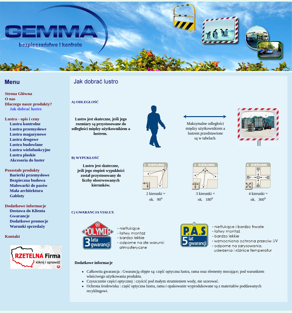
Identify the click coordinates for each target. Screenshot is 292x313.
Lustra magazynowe (28, 134)
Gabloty (17, 195)
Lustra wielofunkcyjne (30, 149)
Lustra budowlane (26, 144)
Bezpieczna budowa (27, 180)
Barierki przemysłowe (29, 175)
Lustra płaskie (23, 154)
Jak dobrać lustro (26, 108)
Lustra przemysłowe (28, 128)
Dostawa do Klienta (27, 210)
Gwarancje (20, 215)
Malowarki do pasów (28, 185)
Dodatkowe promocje (29, 221)
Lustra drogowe (24, 139)
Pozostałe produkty (22, 170)
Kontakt (12, 236)
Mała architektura (26, 190)
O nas (10, 98)
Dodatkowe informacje (25, 205)
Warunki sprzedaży (27, 226)
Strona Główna (18, 93)
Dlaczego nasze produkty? (28, 104)
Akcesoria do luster (27, 160)
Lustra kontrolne (25, 123)
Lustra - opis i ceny (22, 118)
